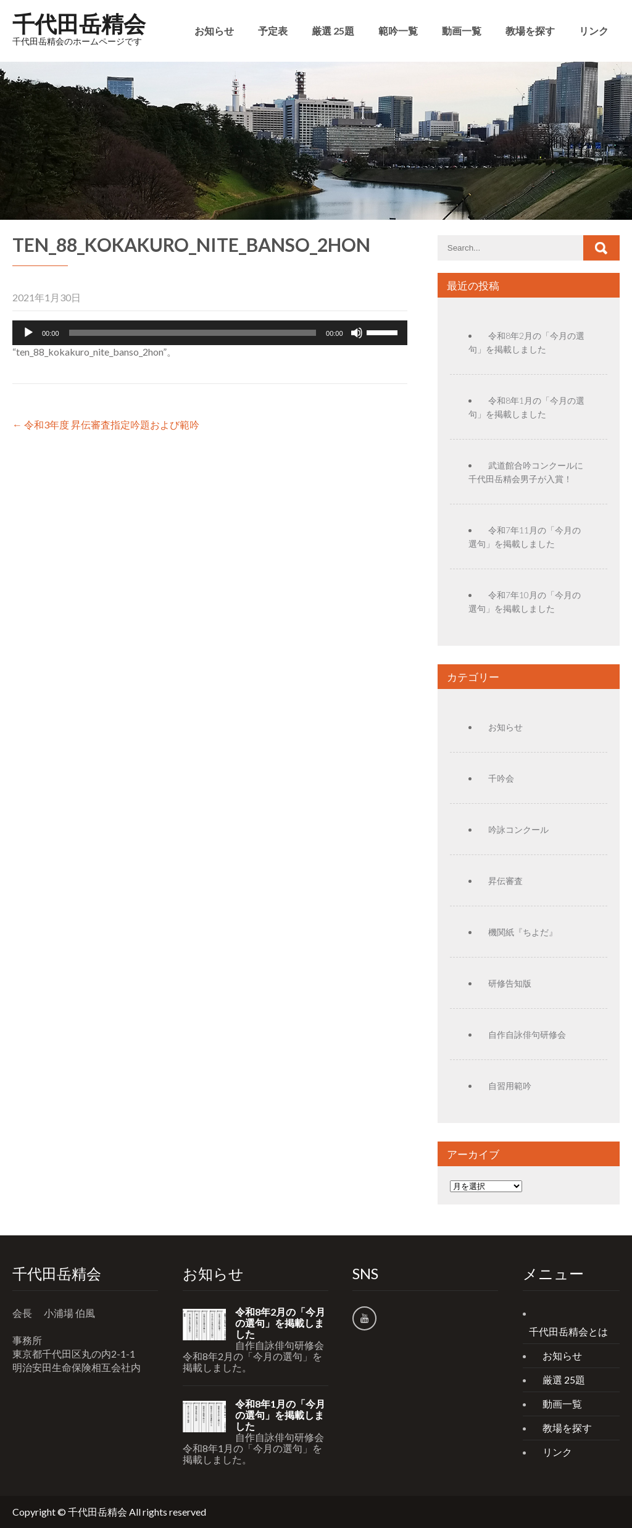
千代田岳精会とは (568, 1331)
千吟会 (501, 778)
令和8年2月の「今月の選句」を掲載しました (280, 1323)
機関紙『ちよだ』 (522, 932)
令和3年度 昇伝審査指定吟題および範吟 (105, 424)
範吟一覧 (398, 30)
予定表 (273, 30)
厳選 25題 (333, 30)
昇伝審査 (505, 880)
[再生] (28, 333)
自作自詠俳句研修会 (527, 1034)
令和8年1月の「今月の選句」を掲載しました (280, 1415)
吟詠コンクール (518, 829)
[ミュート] (357, 333)
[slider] (193, 333)
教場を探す (530, 30)
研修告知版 (509, 983)
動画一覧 (461, 30)
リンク (594, 30)
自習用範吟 (509, 1085)
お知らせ (214, 30)
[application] (209, 332)
